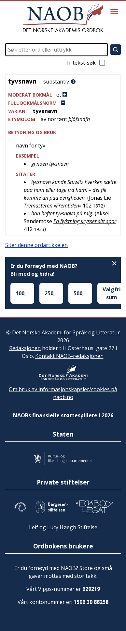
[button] (63, 95)
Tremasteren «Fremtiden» (52, 205)
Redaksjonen (25, 348)
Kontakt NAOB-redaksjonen (69, 356)
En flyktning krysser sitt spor (84, 221)
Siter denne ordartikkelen (36, 245)
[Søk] (115, 49)
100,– (22, 293)
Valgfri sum (112, 293)
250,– (51, 293)
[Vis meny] (114, 12)
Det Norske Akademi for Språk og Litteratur (66, 332)
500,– (80, 293)
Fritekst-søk (86, 63)
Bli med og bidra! (32, 273)
